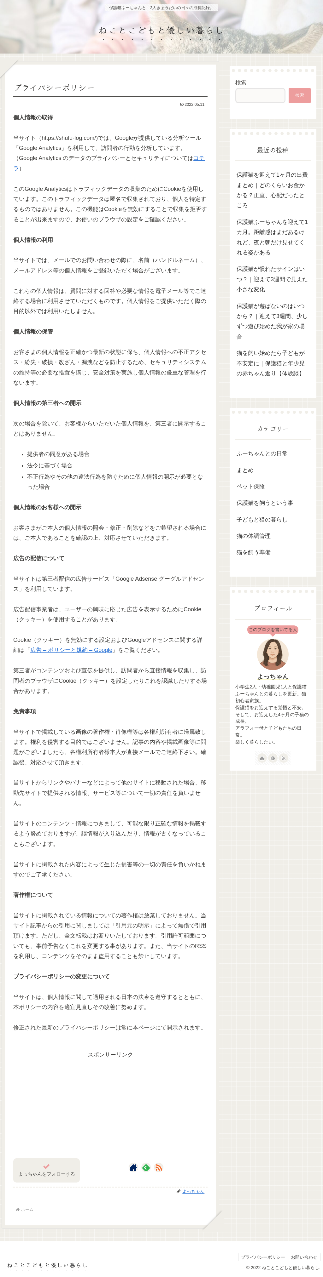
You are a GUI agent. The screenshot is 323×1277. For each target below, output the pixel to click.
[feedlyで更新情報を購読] (146, 1167)
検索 (241, 82)
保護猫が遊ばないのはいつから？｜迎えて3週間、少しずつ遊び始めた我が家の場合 (272, 321)
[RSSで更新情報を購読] (159, 1167)
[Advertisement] (110, 1104)
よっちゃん (273, 676)
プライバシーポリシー (262, 1257)
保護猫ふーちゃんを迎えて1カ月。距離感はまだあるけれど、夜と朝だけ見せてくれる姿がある (272, 237)
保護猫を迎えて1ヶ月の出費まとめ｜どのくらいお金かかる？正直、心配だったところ (272, 190)
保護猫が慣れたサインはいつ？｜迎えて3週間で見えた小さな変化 (272, 279)
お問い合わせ (304, 1257)
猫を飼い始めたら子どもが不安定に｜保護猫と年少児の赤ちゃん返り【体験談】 (271, 363)
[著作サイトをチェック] (133, 1167)
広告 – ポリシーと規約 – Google (71, 650)
